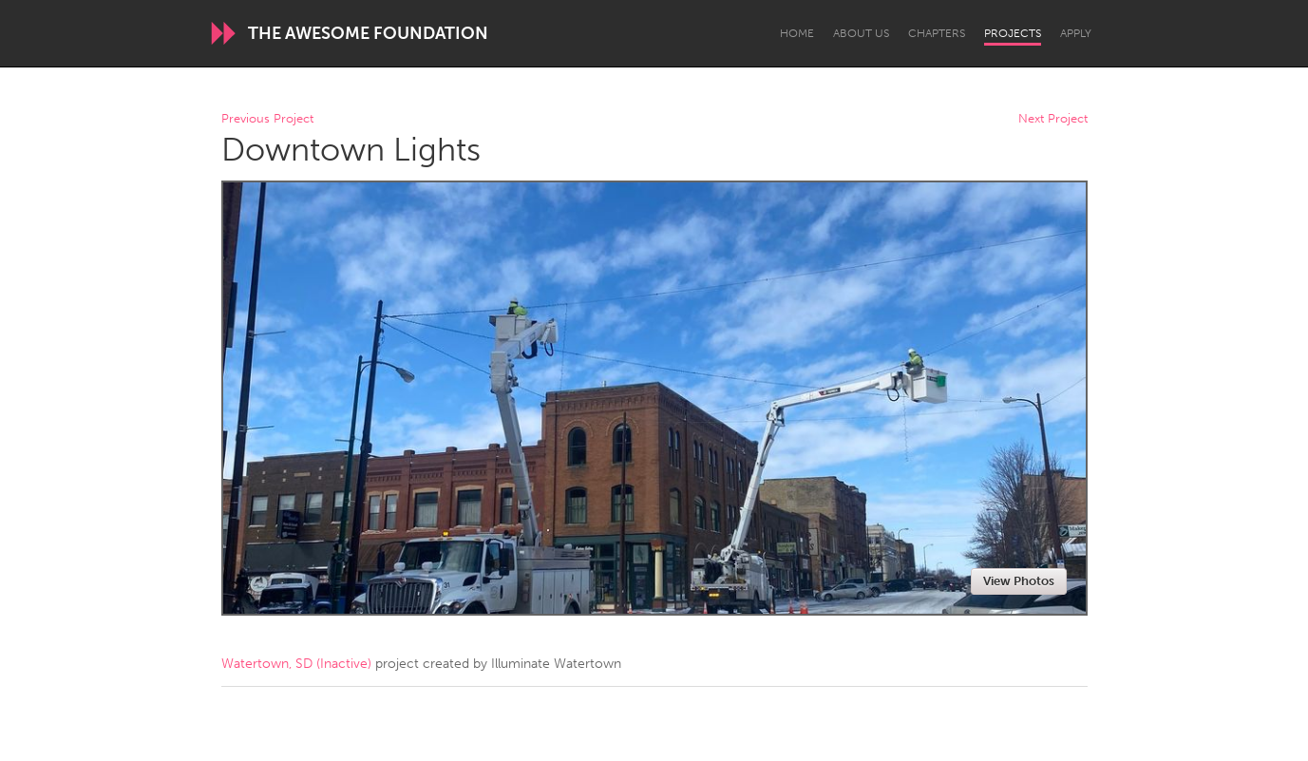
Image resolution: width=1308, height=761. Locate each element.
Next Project (1053, 119)
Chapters (936, 33)
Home (797, 33)
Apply (1075, 33)
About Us (861, 33)
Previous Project (267, 119)
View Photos (1018, 581)
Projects (1012, 33)
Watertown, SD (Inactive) (296, 664)
